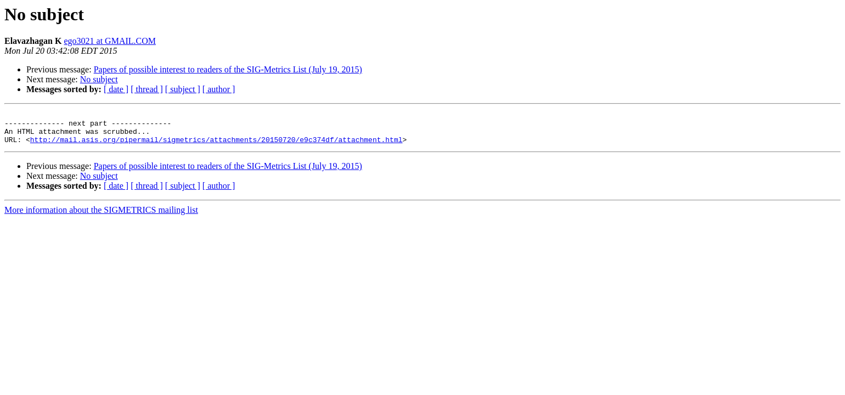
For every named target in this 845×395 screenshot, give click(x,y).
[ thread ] (147, 89)
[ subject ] (182, 89)
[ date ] (116, 89)
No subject (99, 79)
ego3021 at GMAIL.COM (110, 41)
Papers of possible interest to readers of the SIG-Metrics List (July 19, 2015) (228, 69)
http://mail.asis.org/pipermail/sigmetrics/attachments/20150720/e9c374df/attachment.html (216, 146)
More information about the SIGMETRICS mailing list (101, 216)
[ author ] (218, 89)
